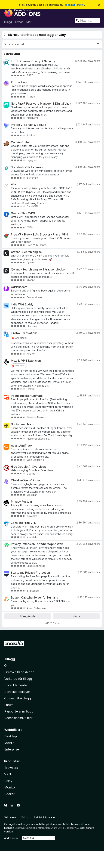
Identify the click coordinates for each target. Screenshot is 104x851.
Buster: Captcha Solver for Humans (34, 597)
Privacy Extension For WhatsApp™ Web (37, 544)
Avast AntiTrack (21, 445)
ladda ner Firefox (74, 4)
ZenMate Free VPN (23, 523)
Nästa (76, 616)
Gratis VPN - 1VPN (23, 213)
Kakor (25, 817)
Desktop (10, 736)
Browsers (11, 768)
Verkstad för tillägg (18, 679)
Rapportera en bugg (18, 711)
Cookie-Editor (20, 142)
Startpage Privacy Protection (30, 572)
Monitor (10, 787)
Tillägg (8, 22)
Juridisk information (45, 817)
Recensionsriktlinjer (18, 718)
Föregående (27, 616)
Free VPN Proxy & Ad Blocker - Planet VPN (39, 234)
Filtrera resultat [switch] (52, 44)
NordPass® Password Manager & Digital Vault (41, 103)
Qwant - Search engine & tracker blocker (38, 269)
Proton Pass (19, 82)
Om (6, 665)
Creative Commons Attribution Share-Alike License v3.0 (47, 827)
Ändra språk (11, 838)
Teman (19, 22)
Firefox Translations (24, 333)
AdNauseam (19, 287)
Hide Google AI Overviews (28, 466)
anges (26, 824)
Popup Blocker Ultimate (27, 395)
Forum (8, 705)
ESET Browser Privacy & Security (33, 61)
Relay (8, 781)
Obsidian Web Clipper (25, 480)
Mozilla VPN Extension (26, 360)
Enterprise (11, 749)
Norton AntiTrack (22, 424)
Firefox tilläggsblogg (19, 672)
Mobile (9, 743)
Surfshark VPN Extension (27, 167)
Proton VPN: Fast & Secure (28, 124)
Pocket (9, 794)
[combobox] (87, 20)
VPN (14, 184)
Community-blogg (17, 698)
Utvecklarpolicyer (17, 692)
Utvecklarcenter (16, 685)
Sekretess (10, 817)
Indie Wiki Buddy (22, 304)
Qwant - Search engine (26, 252)
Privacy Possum (21, 501)
